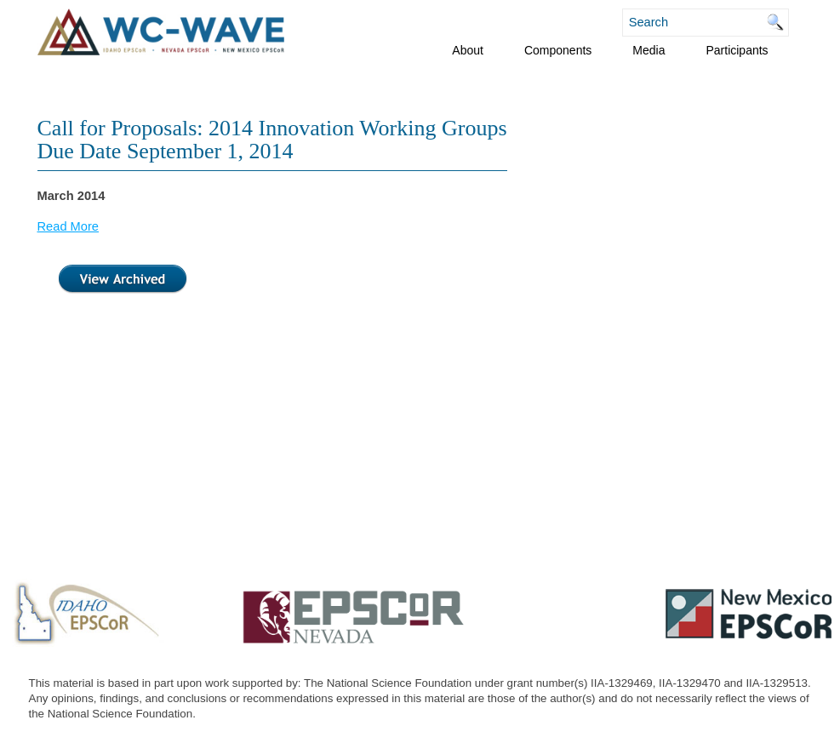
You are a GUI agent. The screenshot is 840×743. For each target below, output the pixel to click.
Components (557, 50)
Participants (737, 50)
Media (648, 50)
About (467, 50)
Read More (68, 226)
